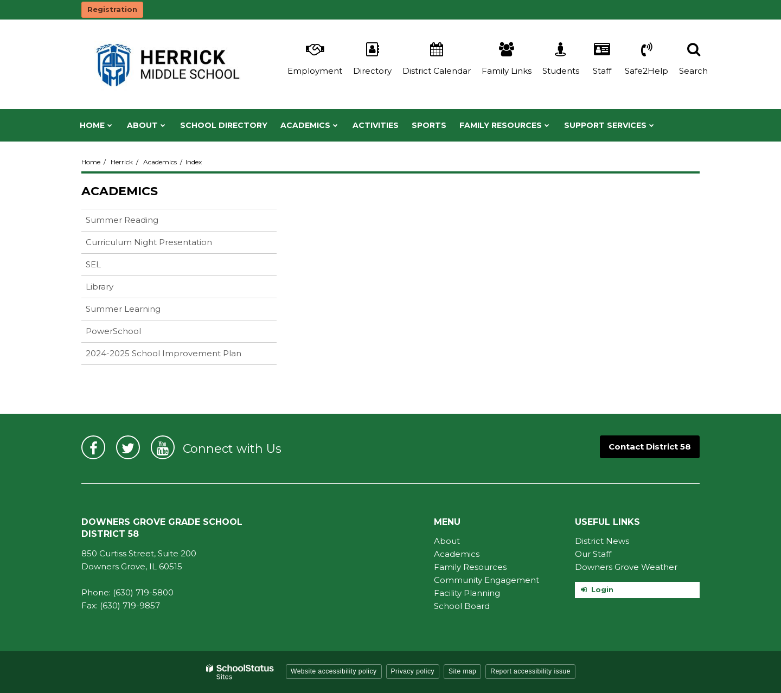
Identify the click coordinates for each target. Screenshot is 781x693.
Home (90, 162)
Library (117, 289)
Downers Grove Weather (626, 567)
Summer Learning (123, 309)
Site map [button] (462, 671)
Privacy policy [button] (412, 671)
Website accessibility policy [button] (334, 671)
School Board (462, 606)
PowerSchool (130, 333)
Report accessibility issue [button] (530, 671)
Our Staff (593, 554)
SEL (110, 266)
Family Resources (470, 567)
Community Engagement (486, 580)
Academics (160, 162)
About (447, 541)
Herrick (122, 162)
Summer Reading (139, 222)
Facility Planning (467, 593)
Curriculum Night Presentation (166, 244)
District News (602, 541)
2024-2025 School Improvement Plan (163, 353)
